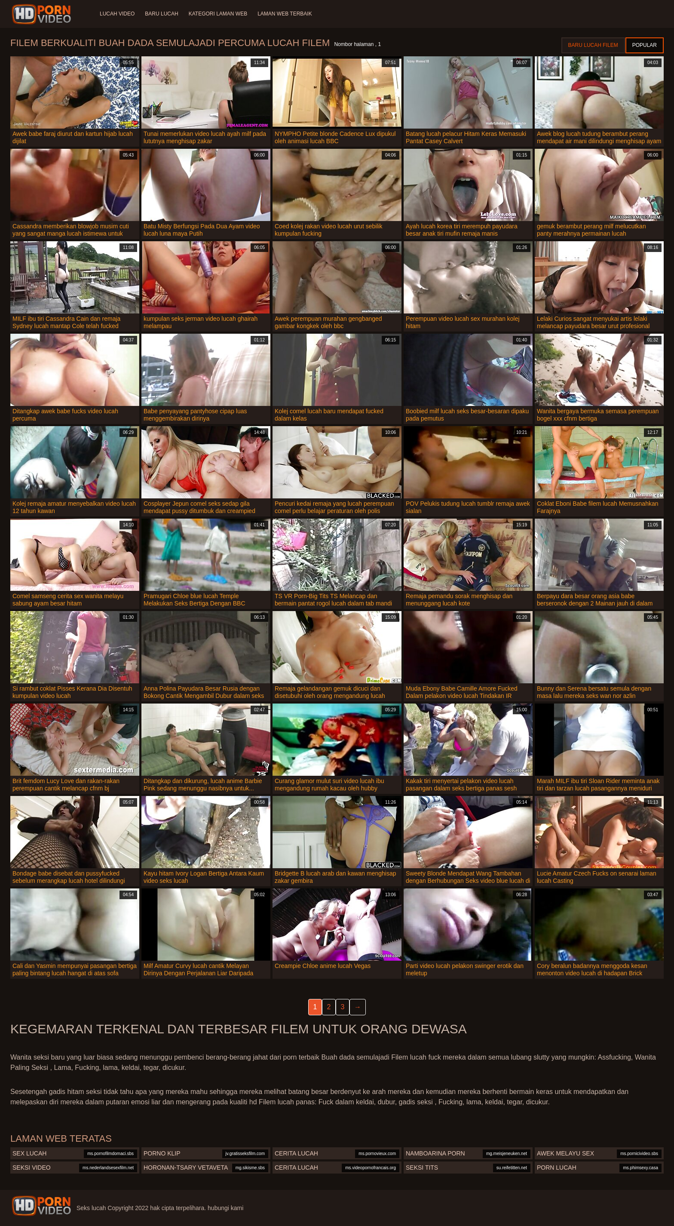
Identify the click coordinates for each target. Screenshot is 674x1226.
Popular (644, 45)
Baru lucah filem (593, 45)
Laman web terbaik (284, 14)
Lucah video (117, 14)
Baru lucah (161, 14)
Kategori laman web (218, 14)
